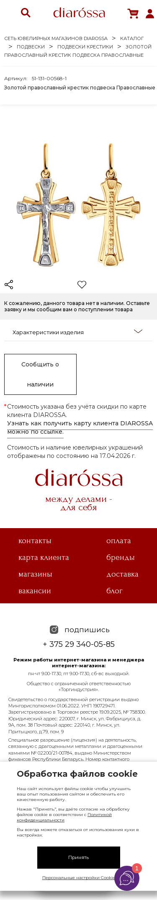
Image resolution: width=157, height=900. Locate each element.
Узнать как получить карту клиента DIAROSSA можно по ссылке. (80, 427)
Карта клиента (43, 557)
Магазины (35, 574)
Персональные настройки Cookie (78, 877)
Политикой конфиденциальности (64, 817)
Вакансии (34, 591)
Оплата (118, 540)
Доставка (122, 574)
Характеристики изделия (77, 332)
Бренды (120, 557)
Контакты (34, 540)
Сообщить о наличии (40, 374)
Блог (114, 591)
